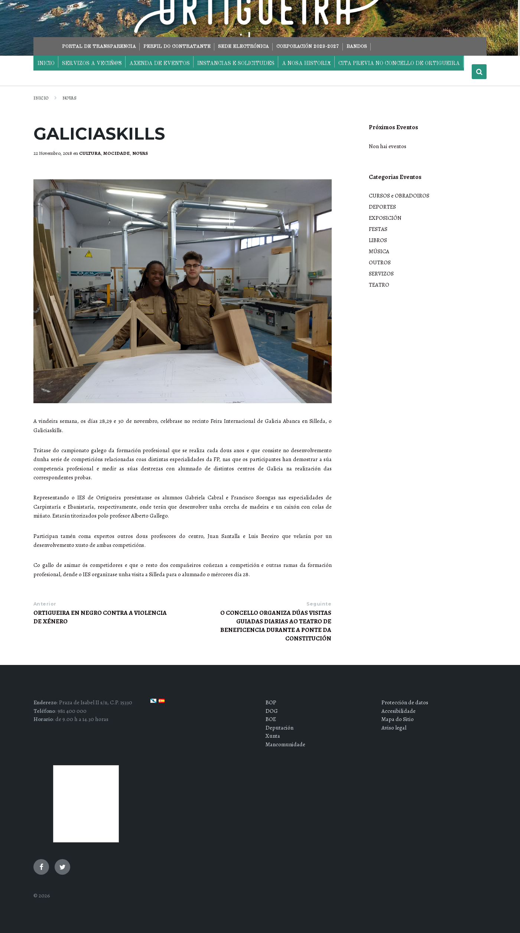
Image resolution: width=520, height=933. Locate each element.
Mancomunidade (285, 744)
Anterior (44, 604)
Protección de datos (404, 702)
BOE (271, 719)
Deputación (279, 727)
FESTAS (378, 229)
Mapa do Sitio (397, 719)
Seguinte (318, 604)
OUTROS (380, 262)
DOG (272, 711)
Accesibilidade (398, 711)
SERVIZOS (381, 273)
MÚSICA (379, 251)
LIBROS (378, 240)
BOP (271, 702)
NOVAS (69, 98)
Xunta (273, 736)
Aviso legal (393, 727)
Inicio (41, 98)
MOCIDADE (116, 153)
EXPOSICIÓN (385, 218)
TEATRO (379, 284)
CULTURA (90, 153)
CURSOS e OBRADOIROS (399, 195)
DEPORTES (382, 207)
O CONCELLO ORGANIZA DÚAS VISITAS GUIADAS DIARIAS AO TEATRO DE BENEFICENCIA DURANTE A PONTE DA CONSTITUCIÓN (275, 626)
